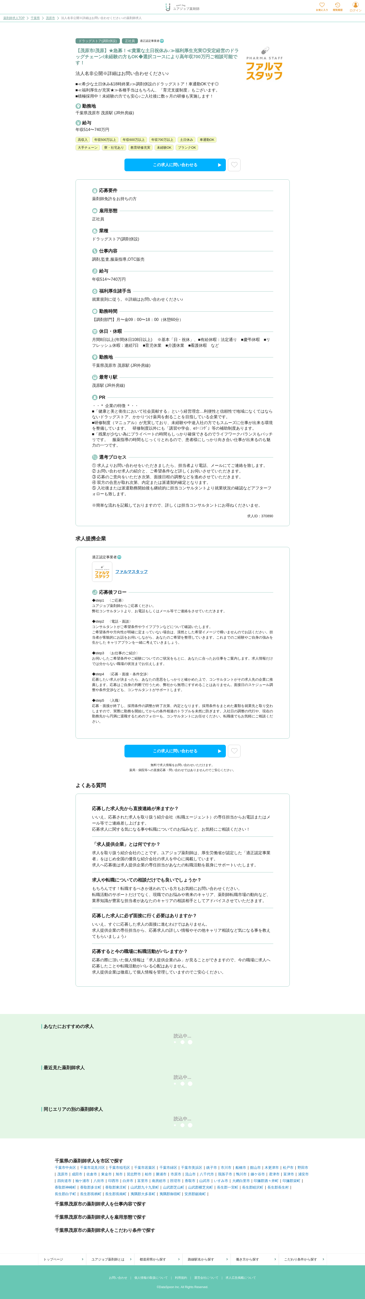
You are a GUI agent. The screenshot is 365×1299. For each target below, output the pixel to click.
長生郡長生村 (278, 1187)
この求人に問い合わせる (187, 165)
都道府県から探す (153, 1259)
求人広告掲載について (241, 1277)
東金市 (106, 1174)
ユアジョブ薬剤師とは (108, 1259)
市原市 (176, 1174)
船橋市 (240, 1167)
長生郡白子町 (65, 1194)
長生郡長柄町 (90, 1194)
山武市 (204, 1180)
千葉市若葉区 (144, 1167)
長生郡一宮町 (227, 1187)
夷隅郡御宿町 (170, 1194)
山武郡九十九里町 (145, 1187)
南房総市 (159, 1180)
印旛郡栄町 (291, 1180)
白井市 (128, 1180)
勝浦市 (161, 1174)
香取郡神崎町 (65, 1187)
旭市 (119, 1174)
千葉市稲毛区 (119, 1167)
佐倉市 (91, 1174)
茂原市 (50, 18)
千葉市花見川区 (92, 1167)
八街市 (99, 1180)
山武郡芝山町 (173, 1187)
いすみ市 (221, 1180)
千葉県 (35, 18)
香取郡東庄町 (115, 1187)
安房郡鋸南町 (195, 1194)
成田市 (77, 1174)
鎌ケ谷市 (258, 1174)
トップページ (53, 1259)
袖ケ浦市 (82, 1180)
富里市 (142, 1180)
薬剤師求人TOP (14, 18)
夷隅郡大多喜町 (143, 1194)
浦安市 (303, 1174)
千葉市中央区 (65, 1167)
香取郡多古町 (90, 1187)
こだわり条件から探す (300, 1259)
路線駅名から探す (201, 1259)
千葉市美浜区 (191, 1167)
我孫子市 (225, 1174)
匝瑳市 (175, 1180)
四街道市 (64, 1180)
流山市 (190, 1174)
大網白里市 (241, 1180)
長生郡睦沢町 (252, 1187)
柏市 (148, 1174)
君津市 (274, 1174)
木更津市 (272, 1167)
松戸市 (288, 1167)
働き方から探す (247, 1259)
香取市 (190, 1180)
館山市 (255, 1167)
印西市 (113, 1180)
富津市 (288, 1174)
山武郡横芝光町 (200, 1187)
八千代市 (207, 1174)
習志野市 (134, 1174)
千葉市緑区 (168, 1167)
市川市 (226, 1167)
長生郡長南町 (115, 1194)
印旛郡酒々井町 (266, 1180)
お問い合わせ (118, 1277)
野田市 (303, 1167)
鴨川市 (241, 1174)
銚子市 (211, 1167)
